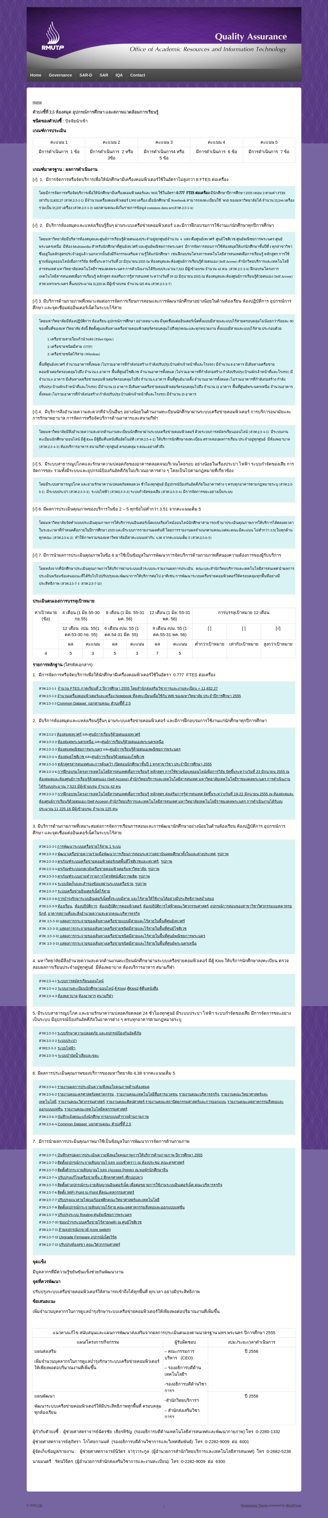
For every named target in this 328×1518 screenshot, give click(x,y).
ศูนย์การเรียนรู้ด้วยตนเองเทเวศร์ (114, 734)
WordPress (293, 1505)
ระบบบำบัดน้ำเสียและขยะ (78, 1055)
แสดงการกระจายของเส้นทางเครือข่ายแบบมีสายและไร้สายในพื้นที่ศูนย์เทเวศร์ (122, 921)
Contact (137, 75)
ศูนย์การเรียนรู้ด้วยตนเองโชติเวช (118, 757)
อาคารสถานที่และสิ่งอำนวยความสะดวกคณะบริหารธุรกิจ (94, 913)
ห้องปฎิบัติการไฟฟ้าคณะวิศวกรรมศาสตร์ (176, 906)
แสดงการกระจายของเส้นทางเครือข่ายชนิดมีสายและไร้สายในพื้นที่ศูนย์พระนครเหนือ (128, 943)
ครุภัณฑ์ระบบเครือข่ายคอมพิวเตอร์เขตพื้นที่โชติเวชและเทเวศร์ (108, 861)
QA (39, 1505)
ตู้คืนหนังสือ (148, 988)
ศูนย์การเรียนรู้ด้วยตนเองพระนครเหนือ (132, 742)
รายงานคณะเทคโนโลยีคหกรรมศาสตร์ (95, 1109)
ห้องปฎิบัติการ (86, 906)
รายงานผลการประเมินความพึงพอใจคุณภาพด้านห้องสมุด (103, 1087)
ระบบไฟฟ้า (66, 1048)
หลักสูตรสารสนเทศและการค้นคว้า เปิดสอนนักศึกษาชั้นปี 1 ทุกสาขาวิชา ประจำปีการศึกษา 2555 (135, 764)
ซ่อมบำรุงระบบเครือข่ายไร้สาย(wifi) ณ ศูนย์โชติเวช (100, 1222)
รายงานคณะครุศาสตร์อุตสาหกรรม (86, 1094)
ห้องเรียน (65, 906)
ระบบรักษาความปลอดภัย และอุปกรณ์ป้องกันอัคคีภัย (99, 1033)
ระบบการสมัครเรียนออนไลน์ (80, 981)
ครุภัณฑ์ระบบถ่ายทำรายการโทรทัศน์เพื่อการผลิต (97, 876)
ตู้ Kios (119, 988)
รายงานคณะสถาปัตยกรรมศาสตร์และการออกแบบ (185, 1102)
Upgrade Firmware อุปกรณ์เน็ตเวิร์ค (88, 1237)
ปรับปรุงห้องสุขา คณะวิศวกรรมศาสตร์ (89, 1244)
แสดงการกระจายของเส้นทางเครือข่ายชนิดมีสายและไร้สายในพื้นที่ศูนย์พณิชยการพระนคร (132, 936)
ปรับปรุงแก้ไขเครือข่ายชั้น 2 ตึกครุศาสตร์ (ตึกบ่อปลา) (100, 1177)
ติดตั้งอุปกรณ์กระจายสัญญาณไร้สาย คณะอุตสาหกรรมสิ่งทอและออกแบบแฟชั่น (121, 1207)
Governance (60, 75)
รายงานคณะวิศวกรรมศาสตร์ (81, 1102)
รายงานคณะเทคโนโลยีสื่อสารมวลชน (146, 1094)
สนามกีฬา (105, 996)
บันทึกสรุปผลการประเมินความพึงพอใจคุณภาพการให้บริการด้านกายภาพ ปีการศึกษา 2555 (130, 1155)
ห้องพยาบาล (68, 996)
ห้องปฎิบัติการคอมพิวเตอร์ (120, 906)
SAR (104, 75)
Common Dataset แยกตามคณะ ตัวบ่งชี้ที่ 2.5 (94, 703)
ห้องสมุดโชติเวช (71, 757)
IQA (119, 75)
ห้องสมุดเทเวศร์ (69, 734)
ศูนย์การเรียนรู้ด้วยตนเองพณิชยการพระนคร (145, 749)
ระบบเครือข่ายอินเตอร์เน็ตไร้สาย (84, 891)
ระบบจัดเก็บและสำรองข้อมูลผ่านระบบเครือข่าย (95, 884)
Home (36, 75)
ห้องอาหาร (87, 996)
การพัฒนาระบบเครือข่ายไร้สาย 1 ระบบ (89, 846)
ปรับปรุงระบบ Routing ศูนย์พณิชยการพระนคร (95, 1215)
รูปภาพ (223, 854)
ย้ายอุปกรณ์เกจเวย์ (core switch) (85, 1229)
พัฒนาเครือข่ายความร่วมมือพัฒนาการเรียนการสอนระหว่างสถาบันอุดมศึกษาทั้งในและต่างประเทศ (137, 854)
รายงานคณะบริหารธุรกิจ (199, 1094)
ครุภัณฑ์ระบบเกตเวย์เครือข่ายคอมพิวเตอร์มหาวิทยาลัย (102, 869)
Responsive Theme (254, 1505)
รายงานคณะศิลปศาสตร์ (125, 1102)
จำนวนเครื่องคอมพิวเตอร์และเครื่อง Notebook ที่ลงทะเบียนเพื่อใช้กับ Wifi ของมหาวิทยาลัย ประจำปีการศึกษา (149, 696)
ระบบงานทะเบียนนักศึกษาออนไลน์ (86, 988)
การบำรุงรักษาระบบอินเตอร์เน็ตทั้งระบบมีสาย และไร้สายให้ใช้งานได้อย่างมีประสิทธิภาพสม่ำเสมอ (136, 899)
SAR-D (86, 75)
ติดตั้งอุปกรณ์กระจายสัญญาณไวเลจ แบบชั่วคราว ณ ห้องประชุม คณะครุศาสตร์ (121, 1162)
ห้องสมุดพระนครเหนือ (76, 742)
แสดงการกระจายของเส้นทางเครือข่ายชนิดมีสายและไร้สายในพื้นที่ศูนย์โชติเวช (122, 928)
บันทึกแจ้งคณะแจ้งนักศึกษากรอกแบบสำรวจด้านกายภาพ (103, 1116)
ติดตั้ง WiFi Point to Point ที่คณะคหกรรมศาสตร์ (96, 1192)
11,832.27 (209, 688)
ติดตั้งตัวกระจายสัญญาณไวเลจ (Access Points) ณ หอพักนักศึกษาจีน (113, 1170)
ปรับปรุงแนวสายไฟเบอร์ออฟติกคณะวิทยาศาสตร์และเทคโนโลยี (108, 1200)
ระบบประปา (67, 1040)
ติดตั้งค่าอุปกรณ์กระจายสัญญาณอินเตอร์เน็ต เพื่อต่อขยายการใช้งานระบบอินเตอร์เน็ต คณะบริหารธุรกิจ (140, 1185)
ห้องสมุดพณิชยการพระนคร (80, 749)
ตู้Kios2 (133, 988)
